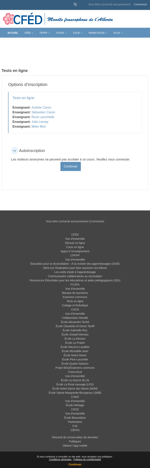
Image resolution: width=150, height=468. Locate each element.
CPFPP (75, 255)
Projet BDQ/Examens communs (75, 367)
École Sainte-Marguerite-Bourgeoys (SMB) (75, 392)
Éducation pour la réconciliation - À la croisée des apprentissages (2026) (75, 263)
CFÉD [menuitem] (27, 32)
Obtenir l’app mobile (75, 445)
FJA (75, 426)
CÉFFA (75, 430)
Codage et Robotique (75, 305)
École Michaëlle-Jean (75, 351)
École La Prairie (75, 342)
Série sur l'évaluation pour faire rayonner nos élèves (75, 267)
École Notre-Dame (75, 355)
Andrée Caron (41, 107)
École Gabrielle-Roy (75, 330)
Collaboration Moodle (75, 317)
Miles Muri (39, 126)
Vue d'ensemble (75, 238)
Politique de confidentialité (87, 459)
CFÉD (75, 234)
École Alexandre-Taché (75, 322)
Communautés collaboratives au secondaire (75, 276)
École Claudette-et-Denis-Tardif (75, 326)
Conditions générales (60, 459)
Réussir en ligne (75, 243)
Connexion (140, 4)
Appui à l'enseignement (75, 251)
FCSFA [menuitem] (60, 32)
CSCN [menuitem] (76, 32)
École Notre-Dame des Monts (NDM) (75, 388)
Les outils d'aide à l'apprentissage (75, 272)
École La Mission (75, 338)
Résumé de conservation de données (75, 437)
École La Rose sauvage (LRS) (75, 384)
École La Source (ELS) (75, 380)
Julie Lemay (40, 121)
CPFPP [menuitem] (43, 32)
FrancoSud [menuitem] (97, 32)
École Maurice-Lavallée (75, 347)
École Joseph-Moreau (74, 334)
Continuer (74, 464)
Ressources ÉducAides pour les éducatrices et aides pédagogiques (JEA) (75, 280)
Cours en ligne (75, 247)
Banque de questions (75, 292)
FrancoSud (75, 371)
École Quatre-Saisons (74, 363)
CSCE (75, 409)
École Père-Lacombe (75, 359)
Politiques (75, 441)
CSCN (75, 309)
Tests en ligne (23, 98)
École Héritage (75, 405)
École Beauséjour (75, 417)
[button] (75, 4)
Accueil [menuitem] (13, 32)
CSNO (75, 396)
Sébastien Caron (43, 112)
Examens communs (75, 297)
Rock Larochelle (43, 117)
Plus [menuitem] (117, 32)
